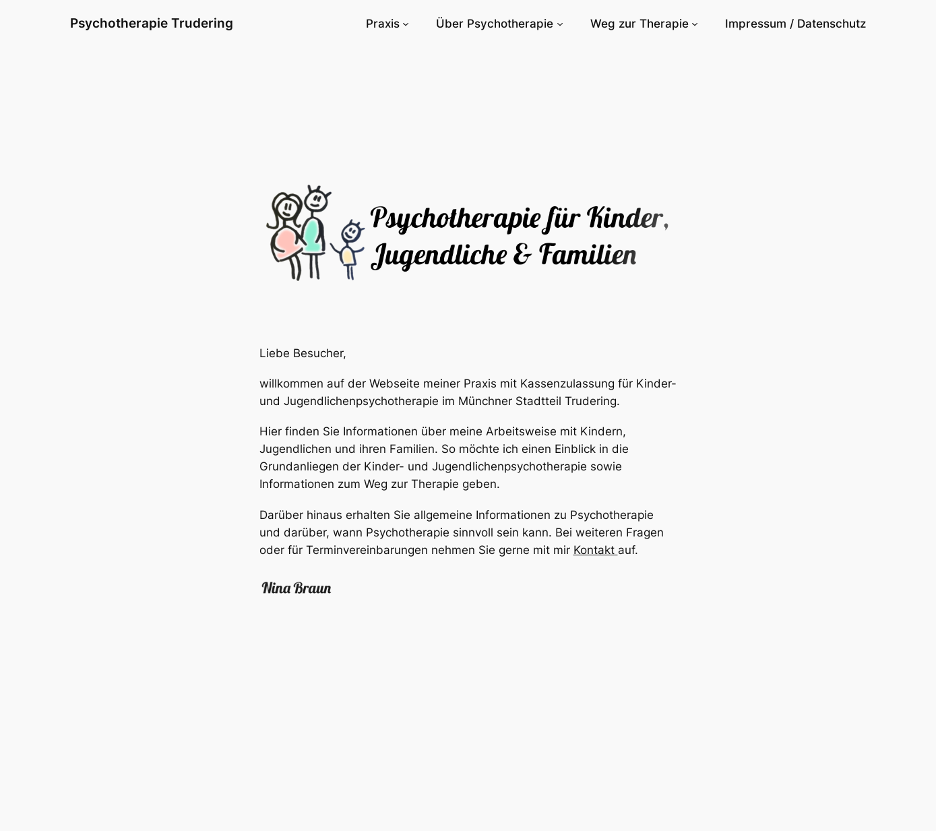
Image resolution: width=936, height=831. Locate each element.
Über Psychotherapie (494, 23)
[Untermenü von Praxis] (405, 23)
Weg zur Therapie (639, 23)
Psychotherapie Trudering (151, 23)
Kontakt (595, 550)
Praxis (383, 23)
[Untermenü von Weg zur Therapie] (694, 23)
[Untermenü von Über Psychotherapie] (560, 23)
